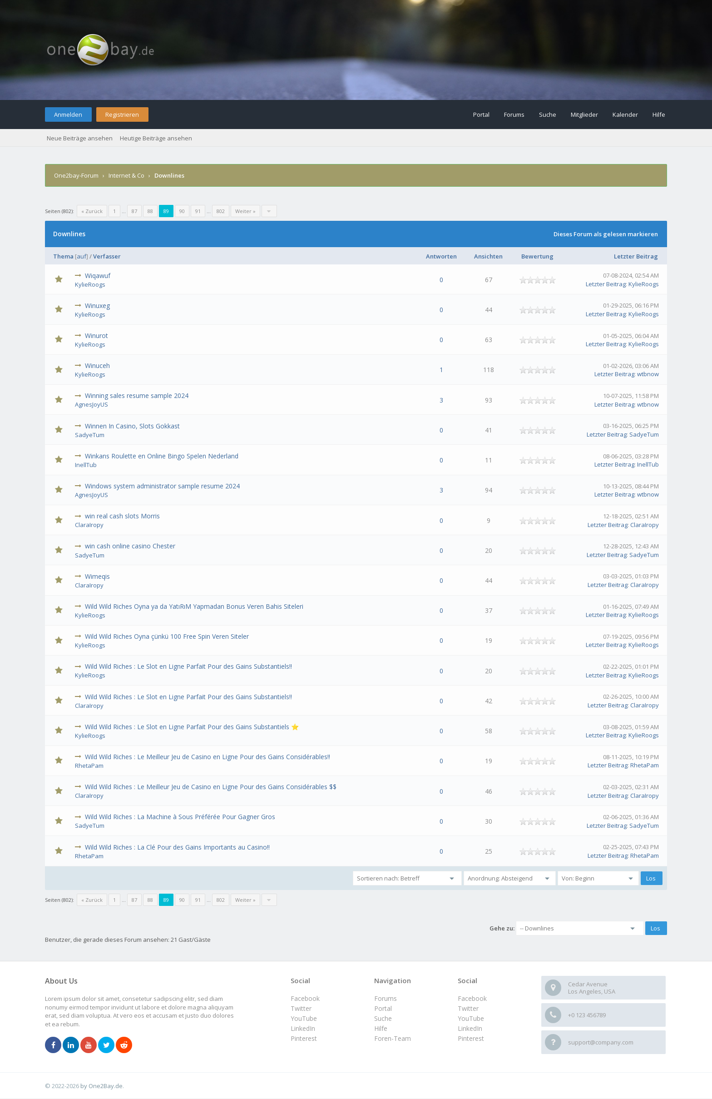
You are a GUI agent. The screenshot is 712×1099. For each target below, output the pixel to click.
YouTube (471, 1018)
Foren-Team (392, 1038)
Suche (547, 114)
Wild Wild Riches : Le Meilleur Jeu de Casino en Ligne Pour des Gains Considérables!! (207, 756)
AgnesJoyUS (91, 404)
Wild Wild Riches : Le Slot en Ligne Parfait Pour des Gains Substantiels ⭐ (192, 726)
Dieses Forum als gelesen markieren (606, 234)
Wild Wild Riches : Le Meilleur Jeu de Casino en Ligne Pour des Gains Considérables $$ (210, 786)
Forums (514, 114)
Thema (63, 256)
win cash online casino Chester (130, 546)
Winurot (96, 335)
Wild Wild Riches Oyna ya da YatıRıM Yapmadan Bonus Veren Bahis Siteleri (194, 606)
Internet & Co (126, 175)
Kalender (625, 114)
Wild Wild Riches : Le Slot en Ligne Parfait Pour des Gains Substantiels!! (188, 666)
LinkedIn (470, 1028)
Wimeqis (97, 576)
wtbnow (648, 374)
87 (134, 211)
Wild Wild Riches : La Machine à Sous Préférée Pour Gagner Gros (180, 816)
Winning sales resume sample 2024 (136, 395)
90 (182, 211)
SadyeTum (89, 435)
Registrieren (122, 114)
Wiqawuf (97, 275)
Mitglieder (584, 114)
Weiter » (245, 211)
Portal (481, 114)
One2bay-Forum (76, 175)
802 (221, 211)
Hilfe (659, 114)
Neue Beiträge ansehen (80, 138)
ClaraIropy (89, 525)
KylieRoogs (90, 284)
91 (198, 211)
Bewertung (537, 256)
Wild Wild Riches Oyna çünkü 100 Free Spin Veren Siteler (167, 636)
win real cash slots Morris (122, 516)
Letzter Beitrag (636, 256)
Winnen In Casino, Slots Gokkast (132, 426)
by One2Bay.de (101, 1086)
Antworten (441, 256)
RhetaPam (89, 765)
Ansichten (488, 256)
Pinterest (471, 1038)
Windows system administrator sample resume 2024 (162, 486)
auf (81, 256)
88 (150, 211)
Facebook (472, 998)
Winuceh (97, 365)
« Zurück (92, 211)
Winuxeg (97, 305)
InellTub (86, 465)
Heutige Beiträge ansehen (156, 138)
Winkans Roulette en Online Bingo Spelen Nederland (161, 456)
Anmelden (68, 114)
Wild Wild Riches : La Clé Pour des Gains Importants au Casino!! (177, 847)
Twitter (468, 1008)
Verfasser (107, 256)
